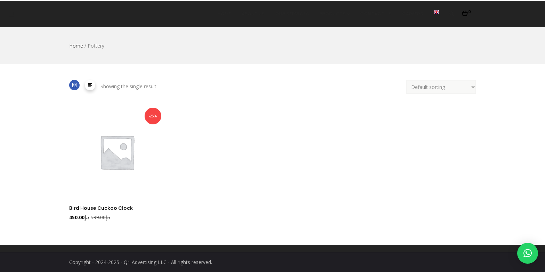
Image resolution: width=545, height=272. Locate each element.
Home (224, 13)
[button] (466, 11)
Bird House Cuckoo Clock (101, 208)
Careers (412, 13)
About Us (253, 13)
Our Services (292, 13)
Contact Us (376, 13)
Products (334, 13)
